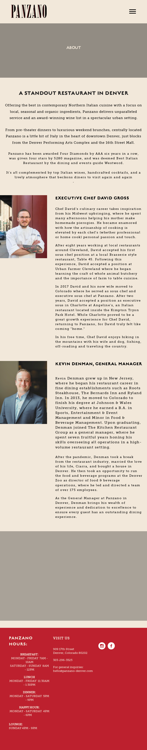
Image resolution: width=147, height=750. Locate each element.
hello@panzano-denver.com (73, 671)
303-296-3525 (62, 660)
